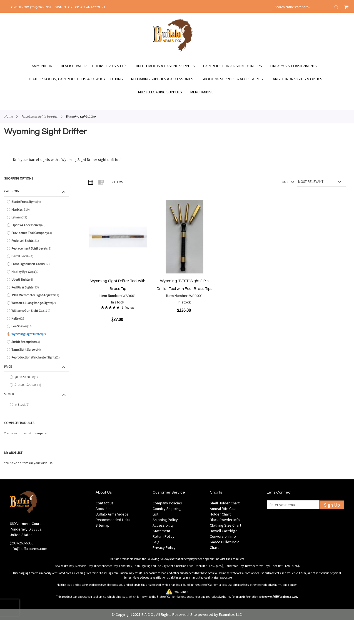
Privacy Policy (164, 547)
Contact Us (105, 503)
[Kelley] (36, 318)
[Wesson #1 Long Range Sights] (36, 302)
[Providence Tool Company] (36, 232)
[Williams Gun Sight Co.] (36, 310)
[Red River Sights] (36, 287)
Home (8, 116)
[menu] (177, 79)
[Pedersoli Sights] (36, 240)
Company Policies (167, 503)
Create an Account (90, 7)
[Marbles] (36, 209)
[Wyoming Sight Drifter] (36, 334)
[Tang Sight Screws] (36, 349)
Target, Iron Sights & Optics (39, 116)
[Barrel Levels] (36, 256)
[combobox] (306, 7)
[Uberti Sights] (36, 279)
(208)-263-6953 (22, 543)
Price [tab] (8, 366)
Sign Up (332, 505)
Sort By (288, 182)
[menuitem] (45, 66)
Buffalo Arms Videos (112, 514)
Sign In (60, 7)
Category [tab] (11, 191)
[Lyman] (36, 217)
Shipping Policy (165, 519)
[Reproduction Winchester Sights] (36, 357)
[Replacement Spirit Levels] (36, 248)
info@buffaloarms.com (28, 548)
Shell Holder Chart (225, 503)
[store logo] (173, 50)
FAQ (156, 541)
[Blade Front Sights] (36, 201)
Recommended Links (113, 519)
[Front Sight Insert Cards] (36, 264)
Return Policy (163, 536)
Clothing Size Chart (225, 525)
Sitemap (102, 525)
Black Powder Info (225, 519)
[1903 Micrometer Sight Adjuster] (36, 295)
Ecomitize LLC (230, 614)
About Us (103, 508)
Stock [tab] (9, 394)
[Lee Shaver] (36, 326)
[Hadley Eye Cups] (36, 271)
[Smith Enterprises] (36, 341)
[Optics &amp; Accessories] (36, 225)
